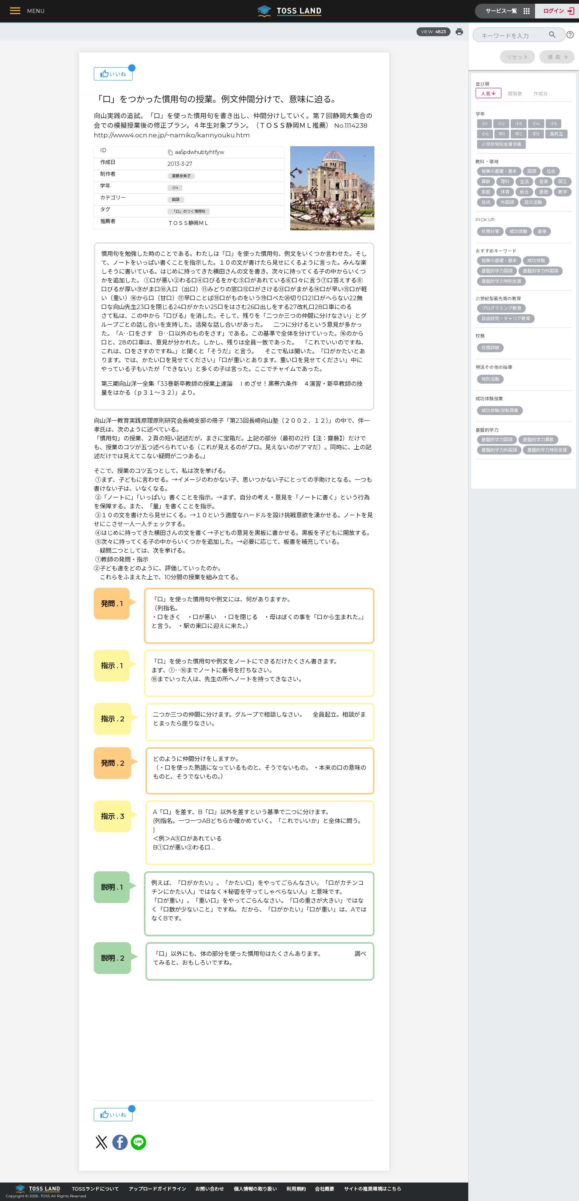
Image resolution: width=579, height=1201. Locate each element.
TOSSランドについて (95, 1189)
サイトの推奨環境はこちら (372, 1189)
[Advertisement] (234, 1041)
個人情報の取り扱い (255, 1189)
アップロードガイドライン (157, 1189)
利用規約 (296, 1189)
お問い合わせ (209, 1189)
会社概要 (324, 1189)
